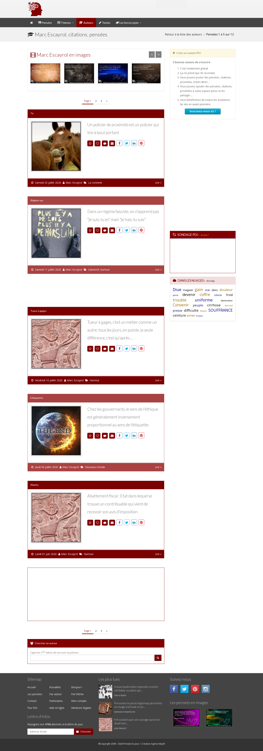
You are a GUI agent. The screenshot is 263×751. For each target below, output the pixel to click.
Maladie (203, 311)
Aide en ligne (56, 708)
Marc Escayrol (74, 182)
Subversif (93, 269)
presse (177, 310)
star (207, 290)
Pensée (64, 6)
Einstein (199, 316)
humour (105, 269)
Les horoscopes (127, 22)
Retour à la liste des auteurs (183, 34)
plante (175, 295)
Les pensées (34, 694)
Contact (32, 701)
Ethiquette (36, 397)
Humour (94, 380)
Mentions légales (81, 708)
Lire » (158, 182)
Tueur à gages (38, 310)
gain (199, 289)
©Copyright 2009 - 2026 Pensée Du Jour (118, 743)
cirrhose (214, 305)
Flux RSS (32, 708)
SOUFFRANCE (220, 310)
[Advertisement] (94, 292)
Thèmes (64, 22)
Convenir (181, 304)
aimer (191, 315)
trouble (179, 300)
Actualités (55, 687)
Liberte (218, 295)
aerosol (229, 305)
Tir (32, 113)
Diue (177, 289)
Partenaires (56, 701)
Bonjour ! (76, 687)
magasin (188, 290)
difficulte (191, 310)
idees (215, 290)
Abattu (34, 484)
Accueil (31, 687)
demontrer (227, 300)
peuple (198, 305)
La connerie (95, 182)
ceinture (179, 315)
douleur (226, 289)
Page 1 (87, 100)
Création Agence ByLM (153, 743)
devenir (188, 294)
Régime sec (36, 200)
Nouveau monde (95, 467)
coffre (205, 294)
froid (229, 295)
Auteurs (86, 22)
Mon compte (201, 3)
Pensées (45, 22)
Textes (104, 22)
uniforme (204, 300)
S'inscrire (83, 731)
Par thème (77, 694)
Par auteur (55, 694)
